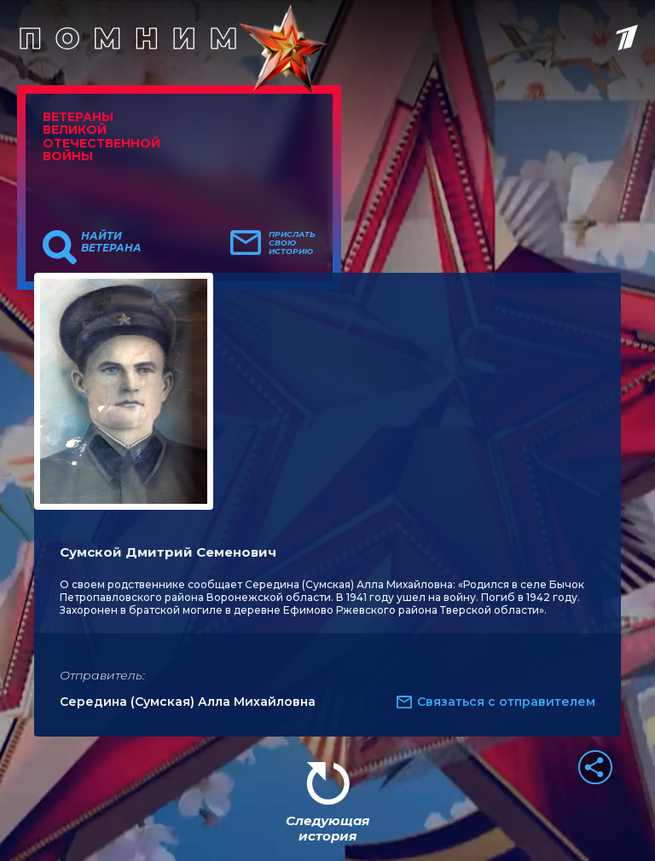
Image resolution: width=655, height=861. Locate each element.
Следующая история (327, 828)
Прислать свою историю (292, 243)
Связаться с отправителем (506, 701)
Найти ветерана (111, 242)
